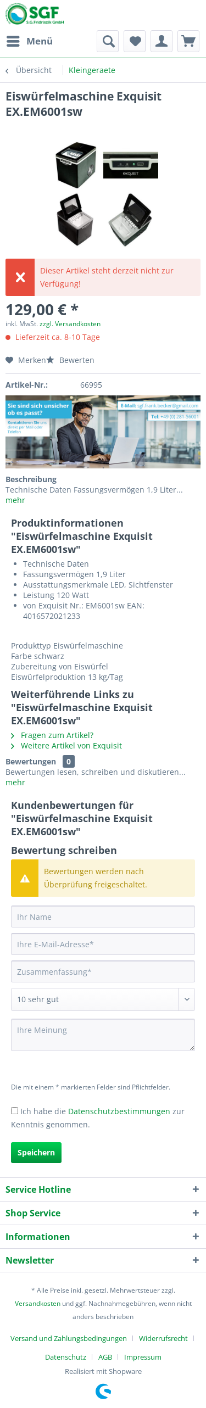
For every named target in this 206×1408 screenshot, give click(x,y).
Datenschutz (65, 1357)
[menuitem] (29, 41)
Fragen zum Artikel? (52, 735)
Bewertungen (30, 761)
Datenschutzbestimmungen (119, 1111)
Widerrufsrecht (163, 1338)
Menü (30, 39)
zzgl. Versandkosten (70, 323)
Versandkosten (37, 1303)
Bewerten (70, 360)
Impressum (143, 1357)
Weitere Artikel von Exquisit (66, 745)
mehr (15, 500)
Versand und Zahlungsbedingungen (68, 1338)
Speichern (36, 1152)
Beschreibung (31, 479)
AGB (105, 1357)
